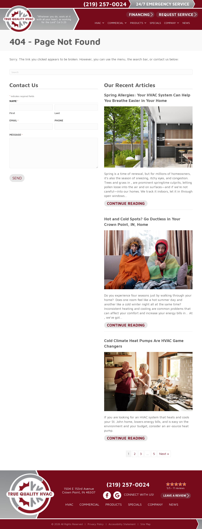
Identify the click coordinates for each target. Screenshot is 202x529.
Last (57, 113)
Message (15, 134)
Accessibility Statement (122, 524)
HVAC (99, 23)
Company (171, 23)
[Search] (101, 72)
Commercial (117, 23)
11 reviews (178, 488)
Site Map (145, 524)
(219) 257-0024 (104, 4)
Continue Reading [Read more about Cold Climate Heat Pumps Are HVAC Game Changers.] (126, 438)
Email (13, 120)
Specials (155, 22)
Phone (59, 120)
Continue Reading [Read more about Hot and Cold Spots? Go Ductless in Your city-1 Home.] (126, 325)
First (12, 113)
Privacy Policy (96, 524)
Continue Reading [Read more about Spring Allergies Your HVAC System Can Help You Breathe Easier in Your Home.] (126, 203)
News (186, 22)
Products (138, 23)
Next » (164, 454)
